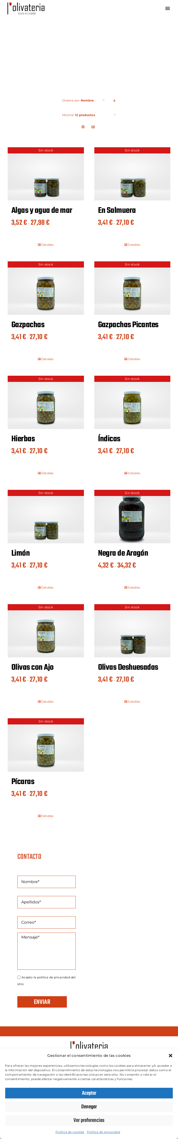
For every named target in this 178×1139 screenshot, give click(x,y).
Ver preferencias (89, 1120)
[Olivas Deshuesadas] (132, 630)
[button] (170, 1055)
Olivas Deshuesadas (128, 667)
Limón (20, 553)
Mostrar (78, 115)
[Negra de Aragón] (132, 516)
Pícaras (22, 782)
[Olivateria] (26, 4)
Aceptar (89, 1093)
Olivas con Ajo (32, 667)
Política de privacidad (103, 1132)
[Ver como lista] (93, 127)
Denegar (89, 1107)
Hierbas (23, 439)
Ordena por (78, 100)
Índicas (109, 439)
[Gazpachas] (46, 288)
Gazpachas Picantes (128, 325)
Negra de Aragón (123, 553)
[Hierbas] (46, 402)
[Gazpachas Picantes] (132, 288)
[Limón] (46, 516)
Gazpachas (27, 325)
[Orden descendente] (114, 100)
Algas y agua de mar (41, 210)
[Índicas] (132, 402)
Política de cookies (69, 1132)
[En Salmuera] (132, 173)
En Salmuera (117, 210)
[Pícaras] (46, 744)
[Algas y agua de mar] (46, 173)
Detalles (47, 245)
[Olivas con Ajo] (46, 630)
